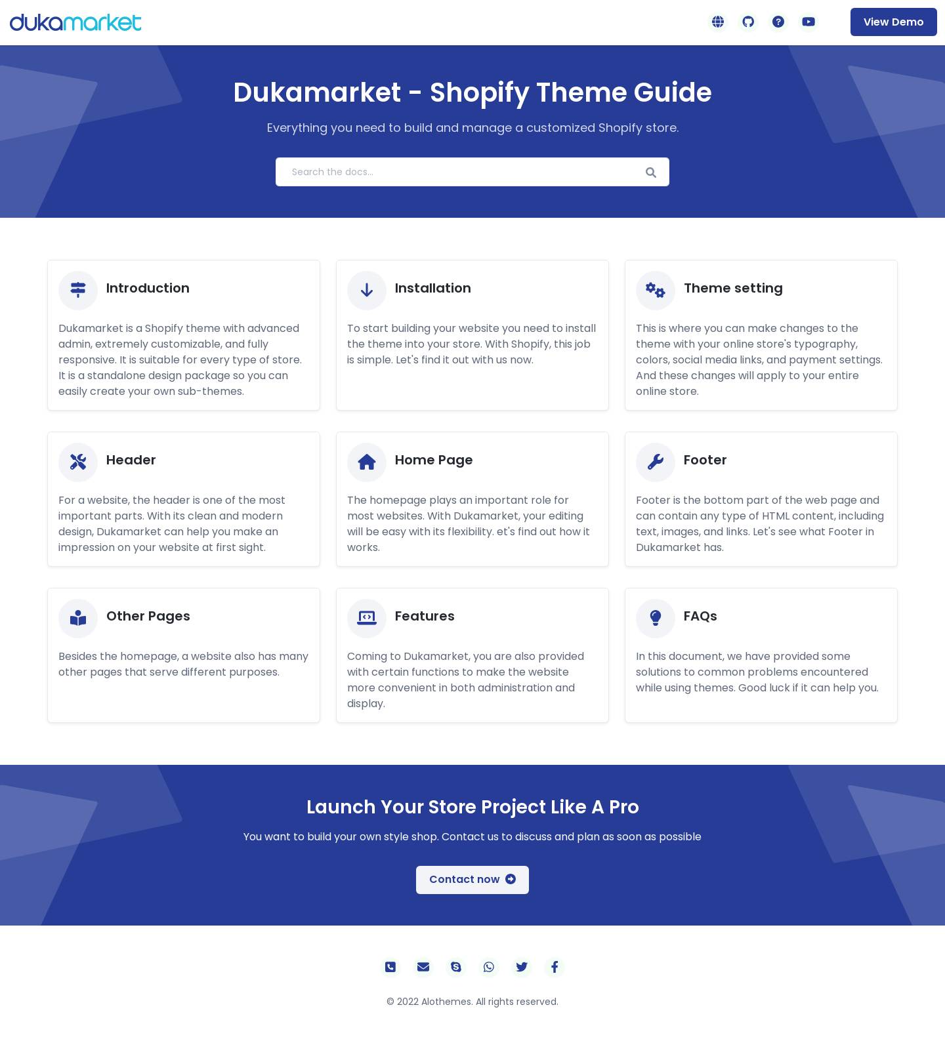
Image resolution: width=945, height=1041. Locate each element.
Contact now (472, 879)
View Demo (894, 22)
